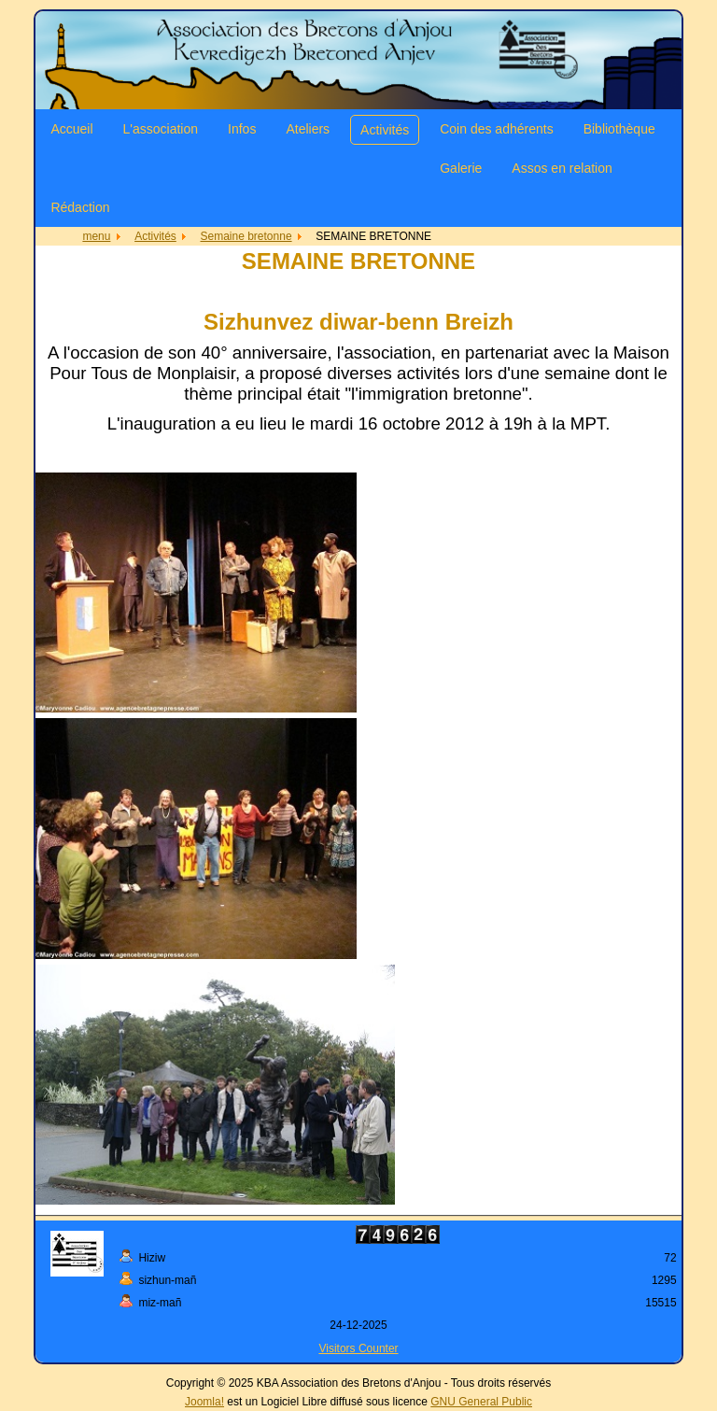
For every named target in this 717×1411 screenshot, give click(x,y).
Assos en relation (562, 168)
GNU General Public (481, 1401)
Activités (384, 129)
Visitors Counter (358, 1348)
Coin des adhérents (496, 128)
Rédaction (79, 207)
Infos (242, 128)
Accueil (71, 128)
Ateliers (308, 128)
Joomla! (204, 1401)
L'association (161, 128)
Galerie (461, 168)
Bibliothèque (619, 128)
